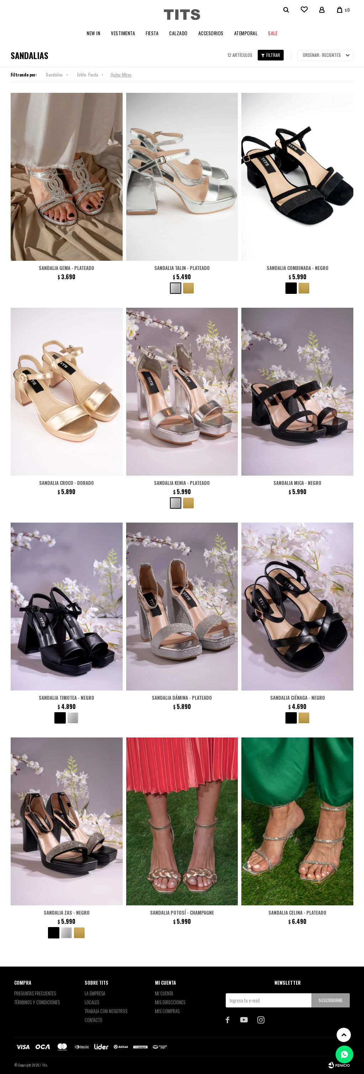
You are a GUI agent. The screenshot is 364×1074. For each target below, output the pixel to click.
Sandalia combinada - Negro (297, 267)
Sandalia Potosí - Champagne (182, 912)
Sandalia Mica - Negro (297, 482)
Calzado (178, 33)
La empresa (95, 993)
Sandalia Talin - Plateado (182, 267)
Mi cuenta (164, 993)
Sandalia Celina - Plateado (297, 912)
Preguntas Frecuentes (35, 993)
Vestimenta (123, 33)
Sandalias (54, 75)
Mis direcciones (170, 1002)
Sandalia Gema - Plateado (66, 267)
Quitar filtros (121, 75)
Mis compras (167, 1011)
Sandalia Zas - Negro (67, 912)
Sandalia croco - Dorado (66, 482)
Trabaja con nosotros (106, 1011)
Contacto (93, 1019)
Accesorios (211, 33)
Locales (92, 1002)
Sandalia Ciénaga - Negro (297, 697)
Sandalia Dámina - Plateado (182, 697)
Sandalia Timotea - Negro (66, 697)
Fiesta (152, 33)
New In (93, 33)
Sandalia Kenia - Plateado (182, 482)
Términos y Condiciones (37, 1002)
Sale (272, 33)
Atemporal (246, 33)
